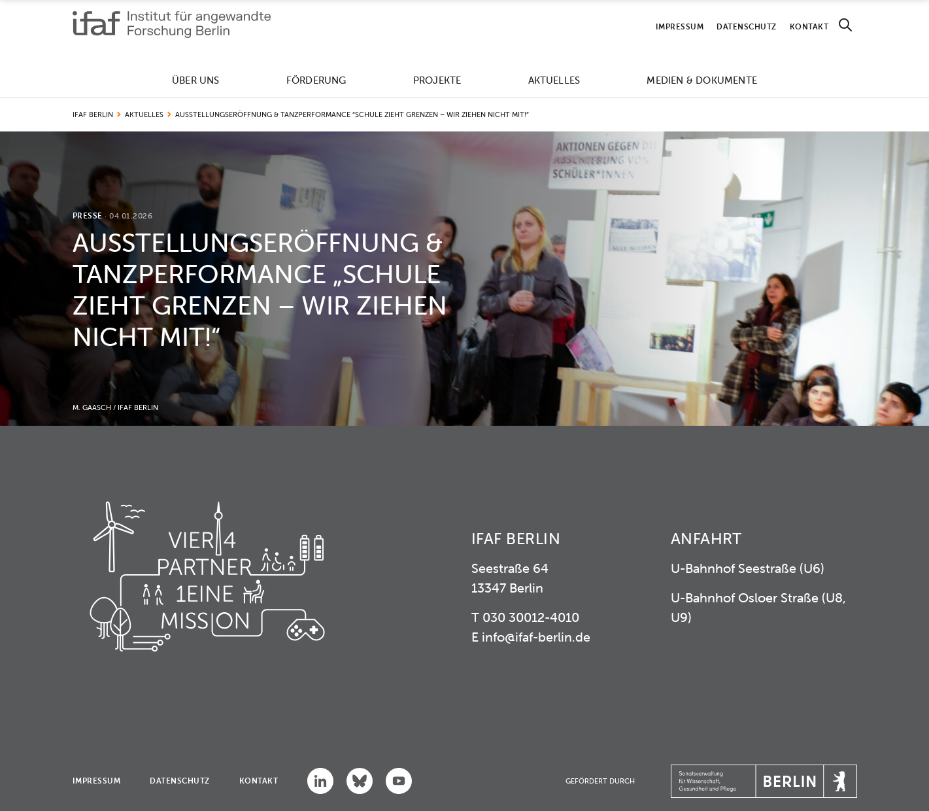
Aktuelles (554, 80)
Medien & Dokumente (702, 80)
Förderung (316, 80)
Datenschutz (747, 26)
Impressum (680, 26)
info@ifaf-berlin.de (536, 637)
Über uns (196, 80)
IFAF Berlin (93, 114)
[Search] (845, 25)
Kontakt (809, 26)
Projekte (437, 80)
